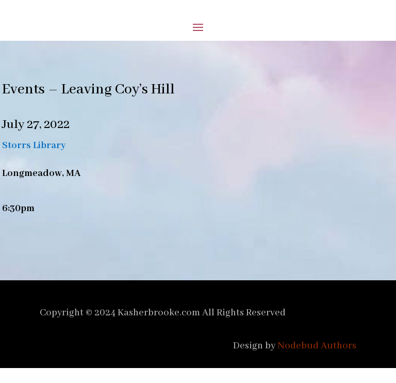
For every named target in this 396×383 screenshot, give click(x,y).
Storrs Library (34, 145)
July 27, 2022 (36, 125)
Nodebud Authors (316, 346)
